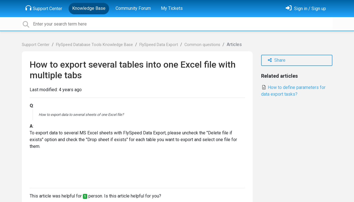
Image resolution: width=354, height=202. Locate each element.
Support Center (43, 8)
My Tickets (172, 8)
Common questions (202, 44)
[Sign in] (305, 8)
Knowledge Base (89, 8)
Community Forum (133, 8)
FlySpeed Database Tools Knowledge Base (94, 44)
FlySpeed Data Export (158, 44)
